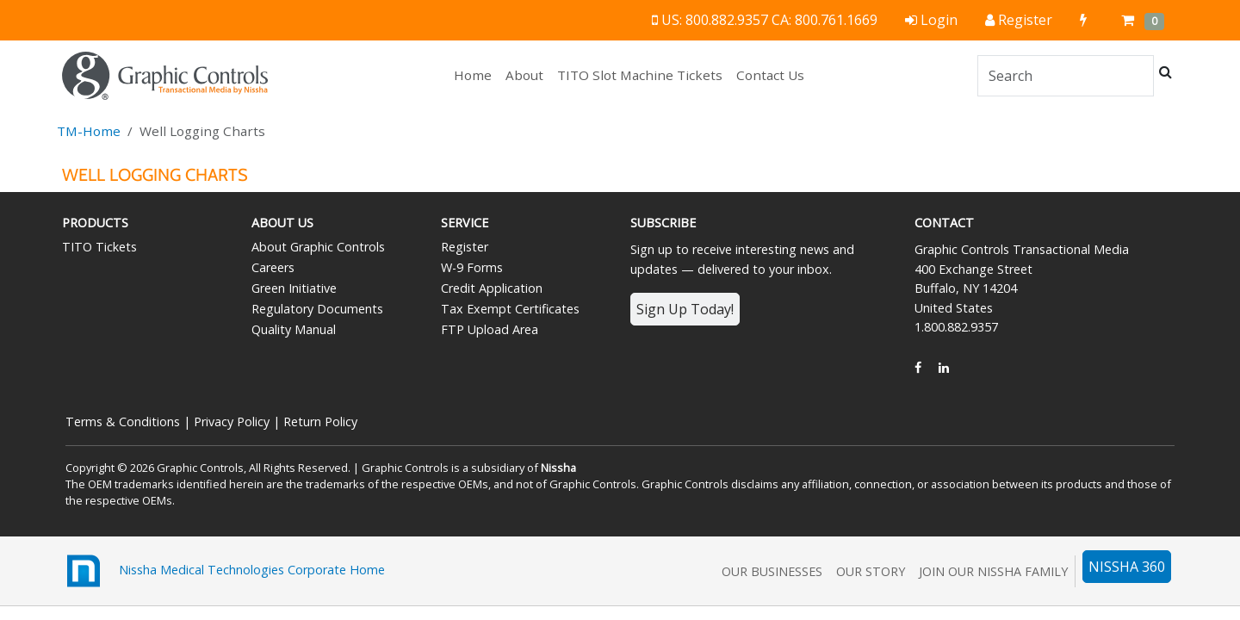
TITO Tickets (99, 247)
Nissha (558, 467)
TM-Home (89, 131)
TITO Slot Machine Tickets (639, 75)
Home (476, 74)
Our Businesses (772, 571)
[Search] (1065, 75)
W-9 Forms (472, 267)
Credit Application (491, 288)
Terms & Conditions (122, 421)
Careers (272, 267)
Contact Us (770, 75)
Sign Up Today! (685, 309)
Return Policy (320, 421)
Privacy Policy (232, 421)
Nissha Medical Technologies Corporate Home (223, 570)
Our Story (870, 571)
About (524, 75)
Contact (944, 222)
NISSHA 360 (1126, 566)
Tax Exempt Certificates (510, 309)
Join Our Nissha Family (993, 571)
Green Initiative (294, 288)
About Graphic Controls (318, 247)
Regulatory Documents (317, 309)
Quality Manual (293, 329)
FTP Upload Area (489, 329)
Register (464, 247)
